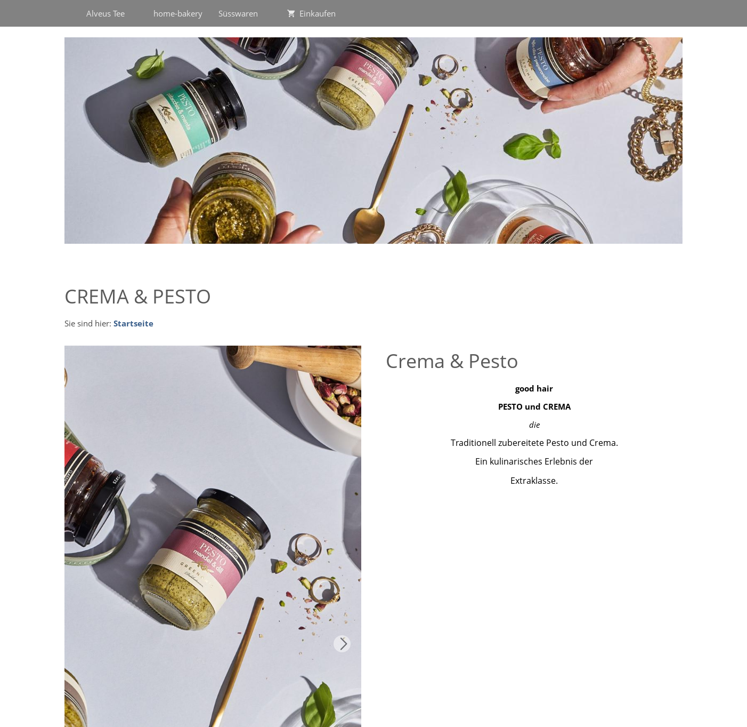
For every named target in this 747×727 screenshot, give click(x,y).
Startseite (133, 323)
